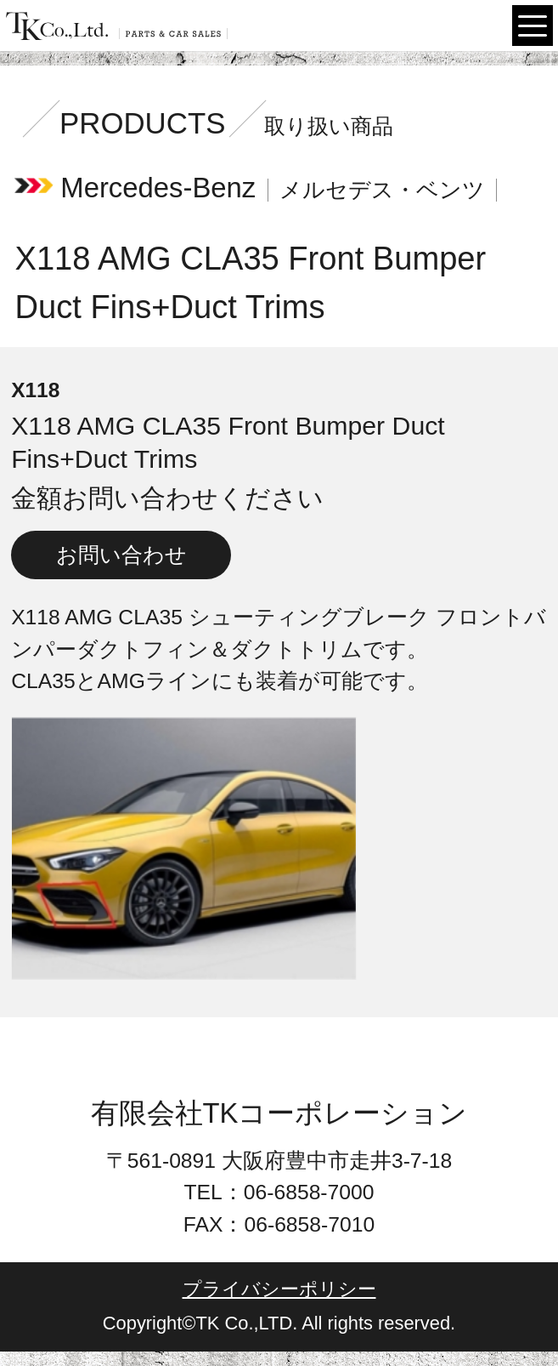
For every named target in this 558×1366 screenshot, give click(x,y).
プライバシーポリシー (279, 1289)
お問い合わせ (121, 555)
